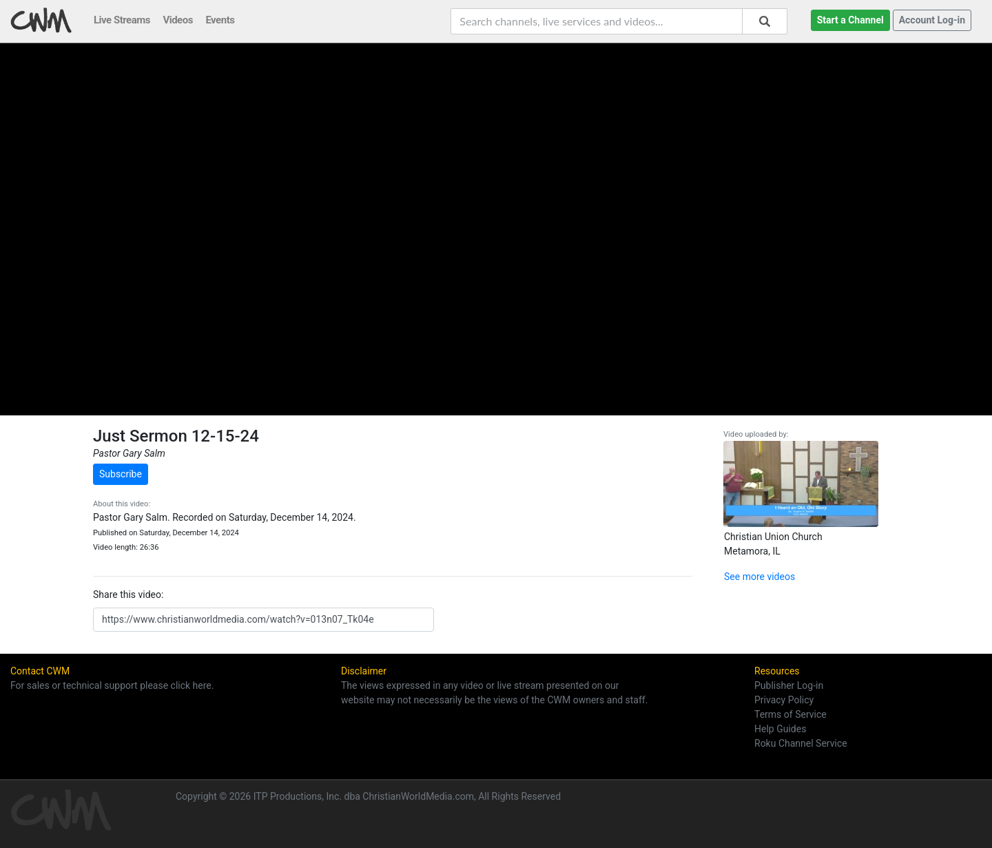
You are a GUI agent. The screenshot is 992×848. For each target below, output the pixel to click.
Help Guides (780, 728)
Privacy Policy (784, 699)
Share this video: (128, 594)
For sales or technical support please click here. (112, 685)
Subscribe (120, 473)
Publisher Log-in (788, 685)
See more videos (759, 576)
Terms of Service (790, 714)
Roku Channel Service (800, 743)
